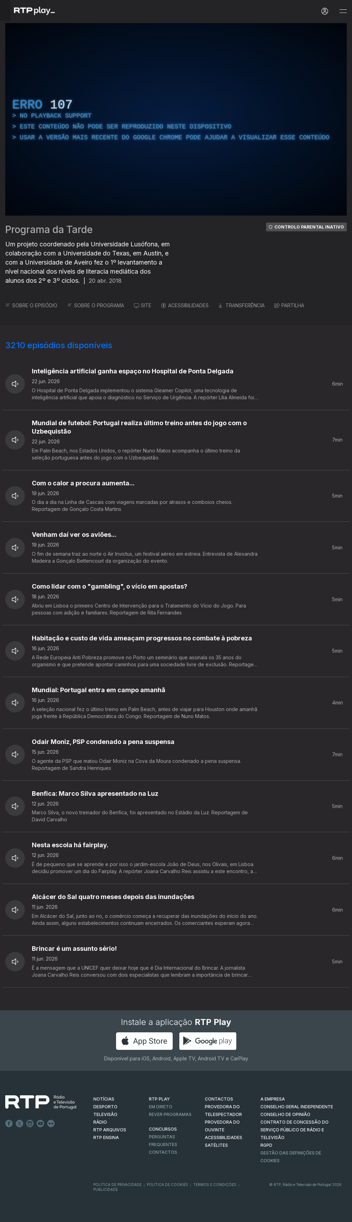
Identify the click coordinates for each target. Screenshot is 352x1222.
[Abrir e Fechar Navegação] (343, 11)
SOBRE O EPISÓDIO (31, 305)
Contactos (163, 1152)
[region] (176, 119)
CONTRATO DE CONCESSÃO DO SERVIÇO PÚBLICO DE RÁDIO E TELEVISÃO (294, 1129)
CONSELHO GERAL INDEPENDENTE (296, 1106)
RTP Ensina (106, 1137)
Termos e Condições (214, 1184)
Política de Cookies (167, 1184)
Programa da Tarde (49, 230)
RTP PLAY (159, 1099)
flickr (51, 1124)
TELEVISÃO (105, 1114)
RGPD (266, 1145)
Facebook (9, 1124)
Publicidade (105, 1189)
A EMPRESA (272, 1099)
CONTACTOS (219, 1099)
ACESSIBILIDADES (185, 305)
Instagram (30, 1124)
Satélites (216, 1145)
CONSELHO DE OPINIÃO (285, 1114)
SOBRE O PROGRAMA (95, 305)
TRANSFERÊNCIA (241, 305)
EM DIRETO (160, 1106)
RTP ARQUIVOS (109, 1129)
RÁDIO (100, 1122)
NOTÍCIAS (103, 1099)
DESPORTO (105, 1106)
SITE (142, 305)
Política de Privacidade (117, 1184)
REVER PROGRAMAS (170, 1114)
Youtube (40, 1124)
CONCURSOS (163, 1129)
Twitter (19, 1124)
